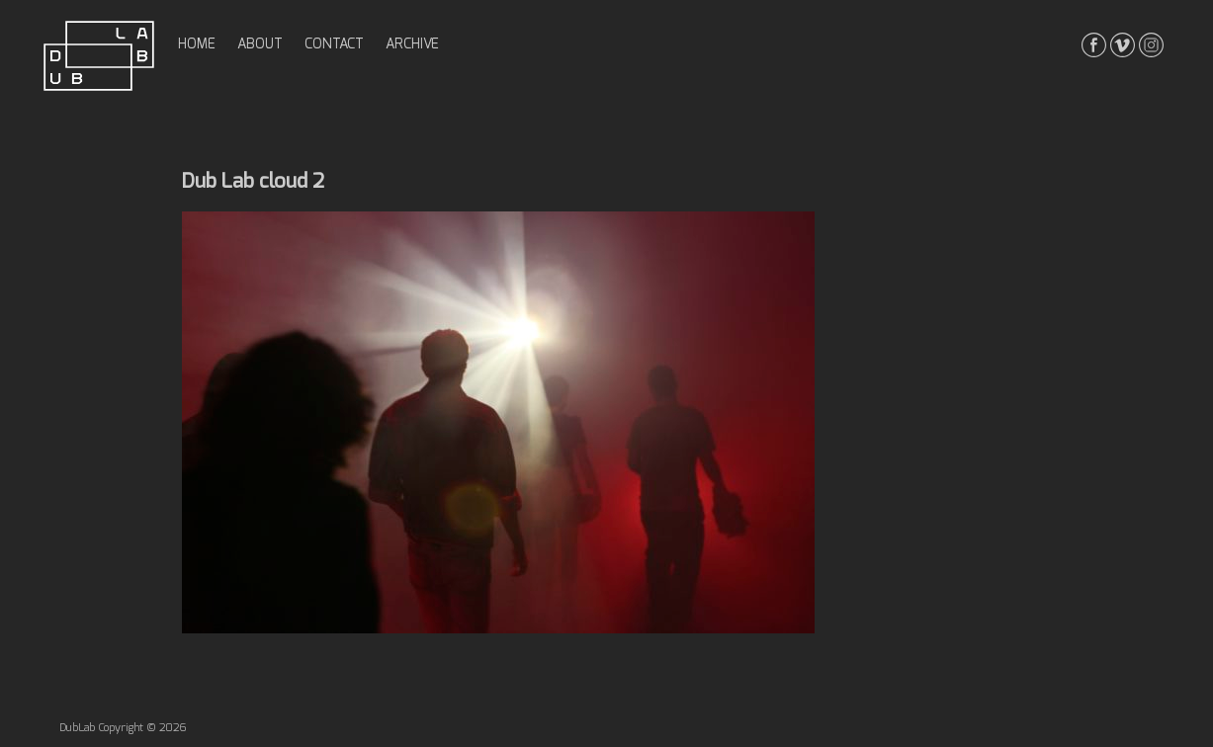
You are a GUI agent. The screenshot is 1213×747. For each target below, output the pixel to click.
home (197, 44)
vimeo (1122, 45)
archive (412, 44)
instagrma (1151, 45)
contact (334, 44)
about (260, 44)
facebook (1094, 45)
